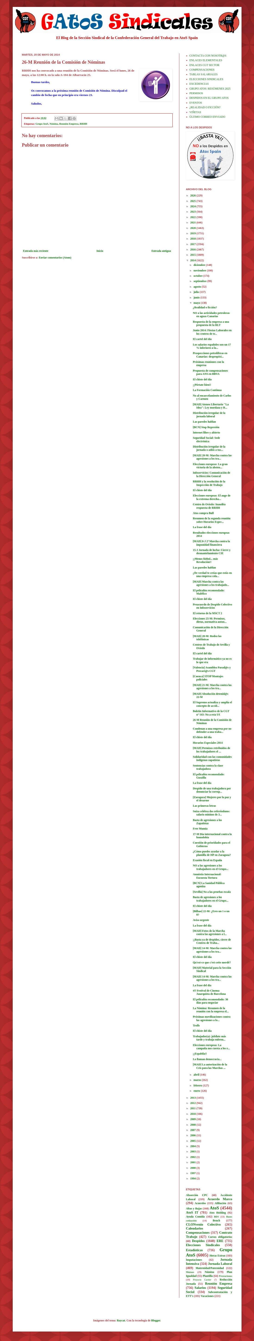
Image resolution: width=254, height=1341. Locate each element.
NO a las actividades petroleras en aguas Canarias (211, 314)
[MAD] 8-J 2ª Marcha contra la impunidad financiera (211, 543)
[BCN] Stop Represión (206, 427)
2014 (193, 260)
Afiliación (220, 1203)
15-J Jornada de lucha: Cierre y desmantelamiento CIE (211, 551)
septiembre (200, 281)
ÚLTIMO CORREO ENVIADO (207, 116)
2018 (193, 238)
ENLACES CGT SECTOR (205, 65)
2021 (193, 222)
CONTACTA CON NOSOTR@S (208, 55)
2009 (193, 1119)
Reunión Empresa (69, 123)
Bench (216, 1220)
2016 (193, 249)
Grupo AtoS (42, 123)
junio (196, 297)
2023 (193, 211)
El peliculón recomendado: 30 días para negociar (210, 1001)
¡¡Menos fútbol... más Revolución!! (205, 560)
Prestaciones (225, 1276)
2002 (193, 1157)
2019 (193, 233)
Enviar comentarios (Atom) (55, 257)
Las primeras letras (204, 805)
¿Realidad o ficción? (205, 307)
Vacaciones (207, 1296)
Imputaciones (194, 1259)
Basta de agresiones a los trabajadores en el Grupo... (210, 899)
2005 (193, 1141)
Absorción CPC (197, 1195)
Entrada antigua (161, 251)
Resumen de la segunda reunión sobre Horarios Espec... (211, 520)
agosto (197, 286)
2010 (193, 1113)
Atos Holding (217, 1212)
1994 (193, 1178)
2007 (193, 1130)
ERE (220, 1241)
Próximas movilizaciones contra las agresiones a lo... (211, 1018)
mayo (197, 302)
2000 (193, 1168)
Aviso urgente (201, 920)
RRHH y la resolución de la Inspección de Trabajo (209, 483)
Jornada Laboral (220, 1264)
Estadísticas (194, 1250)
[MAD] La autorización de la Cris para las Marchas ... (210, 1066)
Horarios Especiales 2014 (208, 742)
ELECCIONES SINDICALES (206, 79)
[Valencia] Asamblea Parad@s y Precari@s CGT (212, 669)
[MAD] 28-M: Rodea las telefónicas (207, 637)
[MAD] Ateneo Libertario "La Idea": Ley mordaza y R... (211, 406)
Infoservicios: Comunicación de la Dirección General (211, 474)
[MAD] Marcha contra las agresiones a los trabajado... (211, 583)
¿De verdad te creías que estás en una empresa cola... (212, 574)
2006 (193, 1135)
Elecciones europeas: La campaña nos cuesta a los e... (211, 1046)
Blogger (155, 1320)
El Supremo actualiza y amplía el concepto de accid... (212, 704)
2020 (193, 228)
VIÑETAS (195, 112)
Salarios (200, 1288)
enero (197, 1090)
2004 (193, 1146)
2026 (193, 195)
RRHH (83, 123)
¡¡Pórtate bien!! (202, 384)
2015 (193, 254)
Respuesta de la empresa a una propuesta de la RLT (211, 323)
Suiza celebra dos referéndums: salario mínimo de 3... (211, 813)
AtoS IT (192, 1212)
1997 (193, 1173)
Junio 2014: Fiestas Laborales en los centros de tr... (212, 332)
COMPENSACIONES (202, 69)
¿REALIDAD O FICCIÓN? (205, 107)
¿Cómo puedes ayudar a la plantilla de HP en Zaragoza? (212, 853)
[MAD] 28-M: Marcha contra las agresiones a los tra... (212, 457)
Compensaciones (198, 1232)
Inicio (100, 251)
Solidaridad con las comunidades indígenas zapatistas (212, 758)
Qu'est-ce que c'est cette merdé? (212, 962)
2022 (193, 217)
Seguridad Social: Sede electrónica (206, 439)
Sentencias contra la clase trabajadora (208, 767)
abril (196, 1074)
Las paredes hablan (204, 421)
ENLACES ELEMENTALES (206, 60)
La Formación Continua (207, 390)
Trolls (196, 1025)
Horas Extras (217, 1255)
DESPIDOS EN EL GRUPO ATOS (209, 97)
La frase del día (202, 527)
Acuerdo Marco (220, 1199)
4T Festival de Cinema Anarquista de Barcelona (209, 992)
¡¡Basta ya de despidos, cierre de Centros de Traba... (212, 941)
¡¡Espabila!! (200, 1053)
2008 (193, 1124)
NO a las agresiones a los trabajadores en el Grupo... (210, 867)
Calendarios (194, 1228)
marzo (197, 1080)
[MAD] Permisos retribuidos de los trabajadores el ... (211, 749)
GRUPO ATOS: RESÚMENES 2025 (210, 88)
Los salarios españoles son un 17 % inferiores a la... (212, 346)
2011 (193, 1108)
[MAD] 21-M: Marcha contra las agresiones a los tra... (212, 686)
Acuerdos (200, 1203)
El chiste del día (202, 379)
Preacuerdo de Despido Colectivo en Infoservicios (212, 606)
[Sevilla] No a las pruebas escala (212, 891)
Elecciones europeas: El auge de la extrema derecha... (211, 497)
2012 (193, 1103)
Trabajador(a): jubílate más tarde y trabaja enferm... (209, 1038)
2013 (193, 1097)
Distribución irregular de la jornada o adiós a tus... (209, 448)
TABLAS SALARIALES (204, 74)
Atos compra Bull (203, 513)
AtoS (214, 1208)
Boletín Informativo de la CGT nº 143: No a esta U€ (211, 713)
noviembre (200, 270)
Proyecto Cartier (202, 1279)
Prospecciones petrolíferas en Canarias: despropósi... (210, 355)
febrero (198, 1085)
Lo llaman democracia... (207, 1059)
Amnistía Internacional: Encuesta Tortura (207, 876)
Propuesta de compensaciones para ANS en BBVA (210, 372)
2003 (193, 1151)
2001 (193, 1162)
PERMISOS (196, 93)
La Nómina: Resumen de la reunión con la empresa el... (211, 1010)
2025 (193, 201)
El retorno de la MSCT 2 (207, 613)
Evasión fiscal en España (207, 860)
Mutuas (190, 1272)
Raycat (121, 1320)
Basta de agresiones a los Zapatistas (207, 821)
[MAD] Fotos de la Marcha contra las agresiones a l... (209, 932)
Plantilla (208, 1276)
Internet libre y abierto (206, 432)
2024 (193, 206)
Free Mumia (200, 828)
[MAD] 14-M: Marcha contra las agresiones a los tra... (212, 950)
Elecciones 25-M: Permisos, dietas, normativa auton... (209, 620)
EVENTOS (196, 102)
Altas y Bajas (194, 1208)
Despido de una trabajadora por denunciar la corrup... (212, 790)
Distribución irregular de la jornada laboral (209, 414)
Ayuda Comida (195, 1216)
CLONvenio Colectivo (203, 1224)
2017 (193, 244)
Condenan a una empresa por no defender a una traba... (212, 730)
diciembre (199, 265)
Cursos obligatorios (220, 1237)
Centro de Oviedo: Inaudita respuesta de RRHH (209, 506)
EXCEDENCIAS (199, 83)
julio (196, 292)
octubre (198, 275)
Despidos (198, 1241)
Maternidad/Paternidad (210, 1268)
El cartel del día (202, 339)
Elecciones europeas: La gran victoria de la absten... (210, 466)
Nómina (54, 123)
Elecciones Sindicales (203, 1245)
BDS (216, 1216)
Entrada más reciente (36, 251)
